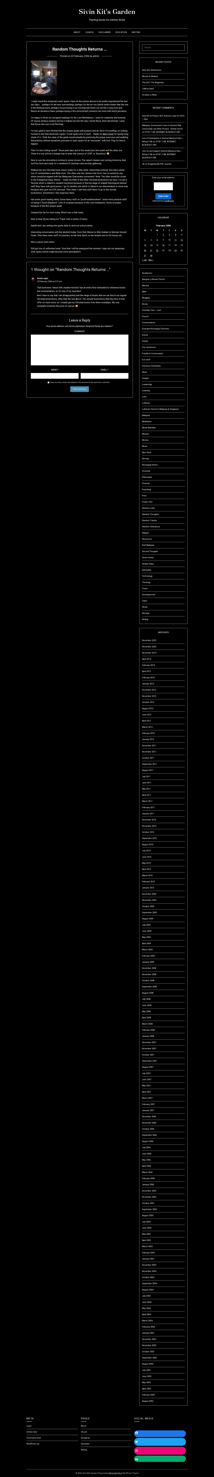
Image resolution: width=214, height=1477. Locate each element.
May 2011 (146, 789)
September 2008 (149, 986)
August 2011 (147, 770)
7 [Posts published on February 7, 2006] (151, 240)
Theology (146, 582)
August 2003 (147, 1364)
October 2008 (148, 980)
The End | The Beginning (153, 82)
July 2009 (146, 925)
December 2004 (149, 1265)
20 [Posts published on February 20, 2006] (145, 250)
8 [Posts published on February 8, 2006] (157, 240)
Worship (145, 613)
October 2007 (148, 1055)
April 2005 (146, 1240)
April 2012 (146, 721)
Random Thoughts (150, 514)
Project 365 (147, 502)
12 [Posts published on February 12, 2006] (182, 240)
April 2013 (146, 671)
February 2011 (148, 807)
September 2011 (149, 764)
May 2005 (146, 1234)
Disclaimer (105, 32)
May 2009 (146, 937)
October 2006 (148, 1129)
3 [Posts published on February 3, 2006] (169, 235)
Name (55, 370)
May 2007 (146, 1085)
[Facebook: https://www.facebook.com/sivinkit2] (160, 1432)
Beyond (145, 285)
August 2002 (147, 1401)
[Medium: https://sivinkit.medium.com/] (160, 1459)
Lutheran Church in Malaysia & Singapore (160, 409)
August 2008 (147, 993)
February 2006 (148, 1178)
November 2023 (149, 640)
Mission (145, 434)
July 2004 (146, 1296)
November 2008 (149, 974)
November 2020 (149, 646)
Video (144, 601)
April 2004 (146, 1314)
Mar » (150, 260)
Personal (146, 471)
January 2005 (148, 1259)
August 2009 (147, 918)
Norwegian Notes (150, 465)
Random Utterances (151, 526)
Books (145, 304)
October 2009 (148, 906)
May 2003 (146, 1382)
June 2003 (146, 1376)
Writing (136, 32)
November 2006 (149, 1123)
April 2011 (146, 795)
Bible (144, 291)
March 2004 (147, 1320)
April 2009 (146, 943)
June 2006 (146, 1154)
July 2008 (146, 999)
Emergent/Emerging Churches (155, 328)
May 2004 (146, 1308)
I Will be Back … (149, 88)
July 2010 (146, 850)
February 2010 (148, 881)
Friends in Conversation (152, 353)
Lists (144, 396)
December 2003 (149, 1339)
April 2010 (146, 869)
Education (121, 32)
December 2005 (149, 1191)
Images (145, 378)
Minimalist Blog (115, 1473)
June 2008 (146, 1005)
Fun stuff (146, 359)
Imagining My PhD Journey (159, 164)
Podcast (146, 483)
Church (89, 32)
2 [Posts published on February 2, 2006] (163, 235)
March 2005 (147, 1246)
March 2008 (147, 1024)
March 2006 (147, 1172)
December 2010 (149, 819)
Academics (147, 273)
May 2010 (146, 863)
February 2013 (148, 677)
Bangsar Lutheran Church (153, 279)
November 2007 (149, 1048)
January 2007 (148, 1110)
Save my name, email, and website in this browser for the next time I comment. (80, 382)
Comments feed (33, 1438)
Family (145, 341)
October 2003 (148, 1351)
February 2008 (148, 1030)
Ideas (144, 372)
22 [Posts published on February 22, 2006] (157, 250)
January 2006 (148, 1184)
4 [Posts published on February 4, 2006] (175, 235)
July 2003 (146, 1370)
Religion (145, 533)
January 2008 (148, 1036)
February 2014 (148, 665)
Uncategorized (148, 594)
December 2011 (149, 745)
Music (144, 446)
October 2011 (148, 758)
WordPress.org (32, 1444)
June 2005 (146, 1228)
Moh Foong (108, 134)
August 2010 (147, 844)
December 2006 (149, 1116)
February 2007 (148, 1104)
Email (105, 370)
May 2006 (146, 1160)
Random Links (148, 508)
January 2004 (148, 1333)
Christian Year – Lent (151, 310)
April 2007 (146, 1092)
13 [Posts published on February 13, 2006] (145, 245)
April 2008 (146, 1017)
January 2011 (148, 813)
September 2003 (149, 1358)
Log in (29, 1426)
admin (96, 56)
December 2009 (149, 894)
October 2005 (148, 1203)
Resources (147, 539)
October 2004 (148, 1277)
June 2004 (146, 1302)
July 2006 (146, 1147)
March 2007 (147, 1098)
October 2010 (148, 832)
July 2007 (146, 1073)
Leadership (147, 384)
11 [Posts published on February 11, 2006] (175, 240)
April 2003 (146, 1388)
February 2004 (148, 1327)
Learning (146, 390)
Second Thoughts (150, 551)
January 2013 (148, 683)
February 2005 (148, 1252)
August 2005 (147, 1215)
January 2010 (148, 887)
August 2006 (147, 1141)
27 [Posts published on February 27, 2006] (145, 255)
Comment (79, 331)
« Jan (144, 260)
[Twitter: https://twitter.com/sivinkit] (160, 1441)
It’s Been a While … (150, 95)
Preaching (146, 489)
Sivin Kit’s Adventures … (152, 70)
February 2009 (148, 956)
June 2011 (146, 782)
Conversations (148, 322)
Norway (145, 458)
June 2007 (146, 1079)
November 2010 (149, 826)
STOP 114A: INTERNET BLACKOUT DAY (162, 132)
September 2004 (149, 1283)
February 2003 (148, 1395)
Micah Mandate (149, 427)
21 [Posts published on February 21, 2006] (151, 250)
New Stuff (146, 452)
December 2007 (149, 1042)
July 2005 (146, 1222)
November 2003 (149, 1345)
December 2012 (149, 690)
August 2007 (147, 1067)
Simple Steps (148, 564)
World (144, 607)
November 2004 (149, 1271)
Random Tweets (149, 520)
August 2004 (147, 1290)
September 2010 (149, 838)
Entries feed (31, 1432)
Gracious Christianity (151, 366)
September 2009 (149, 912)
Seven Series (148, 557)
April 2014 (146, 659)
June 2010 (146, 857)
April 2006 (146, 1166)
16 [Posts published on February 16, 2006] (163, 245)
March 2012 (147, 727)
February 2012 (148, 733)
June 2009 (146, 931)
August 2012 (147, 708)
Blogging (146, 298)
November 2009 (149, 900)
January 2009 (148, 962)
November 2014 (149, 653)
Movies (145, 440)
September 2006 (149, 1135)
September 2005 (149, 1209)
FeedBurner (169, 201)
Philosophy (147, 477)
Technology (147, 576)
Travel (144, 588)
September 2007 (149, 1061)
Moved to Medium (150, 76)
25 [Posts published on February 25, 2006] (175, 250)
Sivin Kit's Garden (107, 11)
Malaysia (146, 415)
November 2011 (149, 751)
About (77, 32)
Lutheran (146, 403)
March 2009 (147, 949)
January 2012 (148, 739)
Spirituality (146, 570)
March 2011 (147, 801)
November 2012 (149, 696)
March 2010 (147, 875)
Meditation (146, 421)
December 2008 (149, 968)
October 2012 (148, 702)
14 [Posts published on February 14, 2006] (151, 245)
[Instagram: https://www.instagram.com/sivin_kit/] (160, 1450)
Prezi (144, 495)
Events (145, 335)
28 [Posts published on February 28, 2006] (151, 255)
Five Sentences (149, 347)
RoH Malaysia (148, 545)
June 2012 (146, 714)
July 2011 (146, 776)
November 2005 (149, 1197)
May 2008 (146, 1011)
